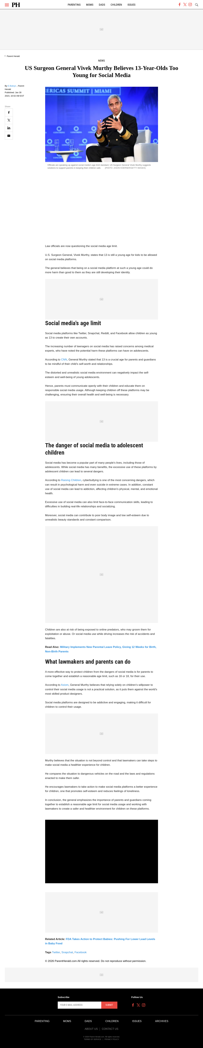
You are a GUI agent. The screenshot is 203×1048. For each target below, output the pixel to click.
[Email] (9, 136)
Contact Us (110, 1029)
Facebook (80, 952)
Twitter (56, 952)
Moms (89, 4)
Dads (102, 4)
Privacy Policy (111, 1039)
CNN (64, 359)
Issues (131, 4)
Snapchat (67, 952)
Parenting (74, 4)
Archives (161, 1021)
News (101, 60)
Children (116, 4)
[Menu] (7, 5)
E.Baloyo (12, 86)
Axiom (65, 684)
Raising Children (71, 480)
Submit (109, 1005)
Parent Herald (13, 56)
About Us (91, 1029)
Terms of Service (92, 1039)
